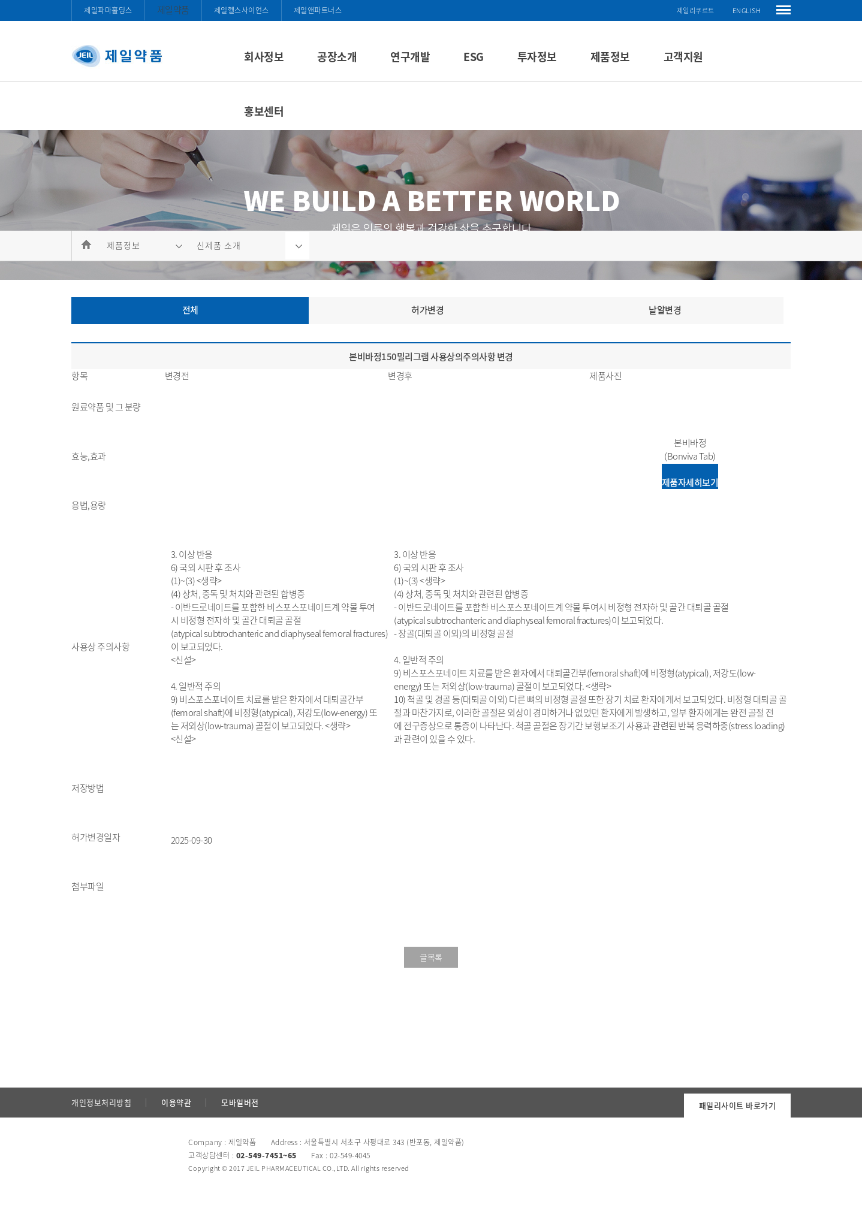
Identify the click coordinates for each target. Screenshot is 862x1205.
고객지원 (683, 57)
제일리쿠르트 (696, 10)
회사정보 (264, 57)
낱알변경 (665, 309)
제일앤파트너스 (318, 10)
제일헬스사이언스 (241, 10)
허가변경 (427, 309)
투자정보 (537, 57)
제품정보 (610, 57)
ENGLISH (747, 10)
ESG (473, 57)
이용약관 (176, 1102)
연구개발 (410, 57)
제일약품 (173, 9)
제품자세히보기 (690, 482)
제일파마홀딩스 (108, 10)
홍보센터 (264, 111)
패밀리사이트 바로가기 (737, 1105)
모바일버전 (240, 1102)
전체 (190, 309)
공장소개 (337, 57)
